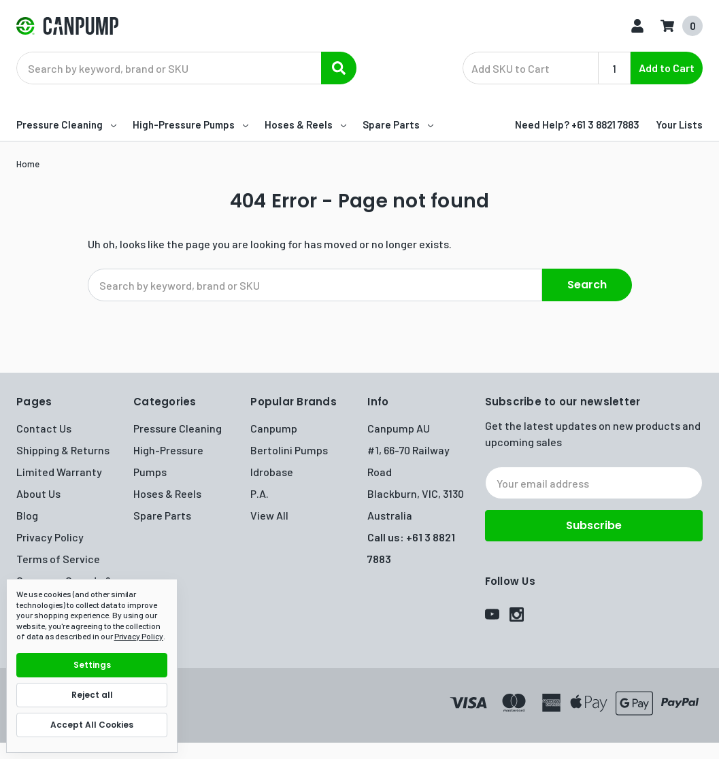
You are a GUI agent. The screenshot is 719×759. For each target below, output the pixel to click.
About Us (38, 493)
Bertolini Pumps (289, 449)
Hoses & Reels (305, 124)
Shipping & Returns (63, 449)
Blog (27, 515)
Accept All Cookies (91, 724)
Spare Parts (398, 124)
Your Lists (679, 124)
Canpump (273, 428)
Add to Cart (667, 67)
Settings (92, 665)
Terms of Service (58, 558)
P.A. (259, 493)
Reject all (92, 695)
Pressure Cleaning (66, 124)
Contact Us (43, 428)
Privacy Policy (50, 536)
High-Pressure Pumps (190, 124)
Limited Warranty (59, 471)
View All (269, 515)
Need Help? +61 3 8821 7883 (577, 124)
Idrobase (271, 471)
